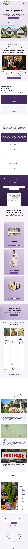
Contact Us (14, 539)
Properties (8, 530)
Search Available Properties (14, 22)
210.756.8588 (14, 0)
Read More (14, 469)
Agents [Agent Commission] (20, 532)
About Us (14, 537)
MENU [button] (24, 3)
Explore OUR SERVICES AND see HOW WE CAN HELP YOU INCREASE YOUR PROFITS (19, 92)
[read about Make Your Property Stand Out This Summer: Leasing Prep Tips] (14, 450)
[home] (6, 3)
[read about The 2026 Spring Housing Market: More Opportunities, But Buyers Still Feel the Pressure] (14, 400)
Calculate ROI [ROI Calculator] (14, 272)
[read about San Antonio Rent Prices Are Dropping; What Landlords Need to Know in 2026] (14, 425)
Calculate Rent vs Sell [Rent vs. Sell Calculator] (14, 245)
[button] (10, 519)
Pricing (8, 528)
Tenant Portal (20, 528)
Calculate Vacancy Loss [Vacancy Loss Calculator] (14, 298)
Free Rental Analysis (13, 20)
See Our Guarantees (14, 374)
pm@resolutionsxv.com (14, 542)
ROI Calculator (20, 530)
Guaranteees (8, 532)
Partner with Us (14, 315)
